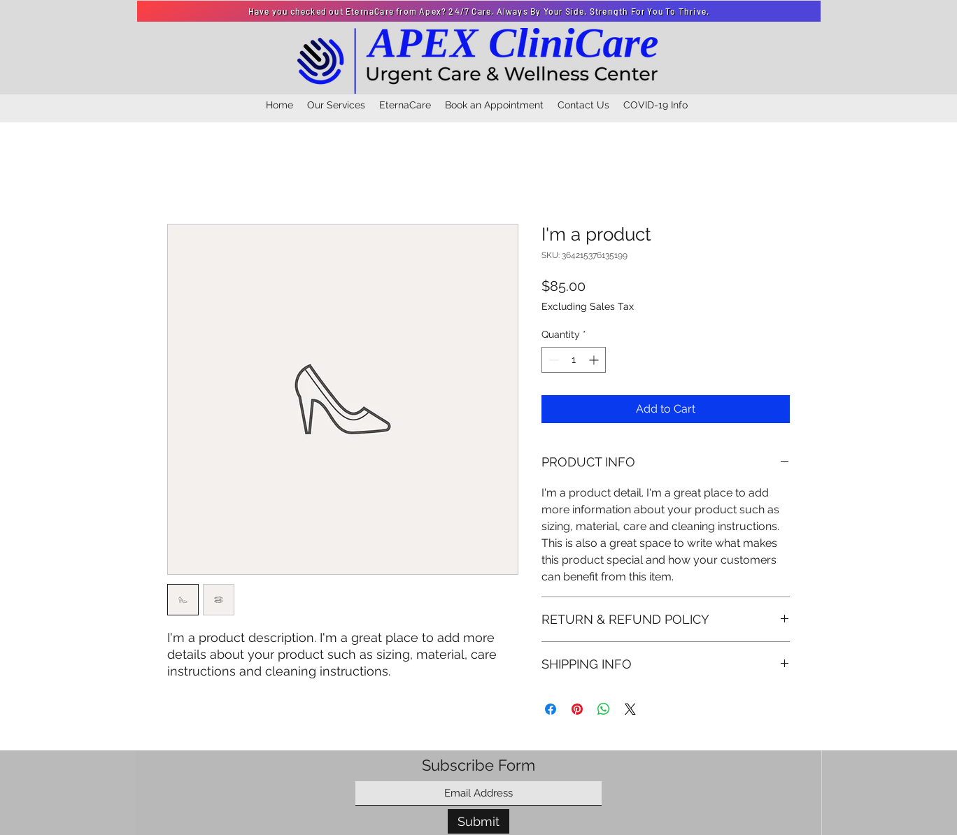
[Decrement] (552, 360)
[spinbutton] (573, 360)
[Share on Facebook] (550, 709)
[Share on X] (630, 709)
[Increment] (595, 360)
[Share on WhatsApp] (603, 709)
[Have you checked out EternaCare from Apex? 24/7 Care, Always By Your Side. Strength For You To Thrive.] (479, 11)
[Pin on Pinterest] (577, 709)
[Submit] (478, 821)
